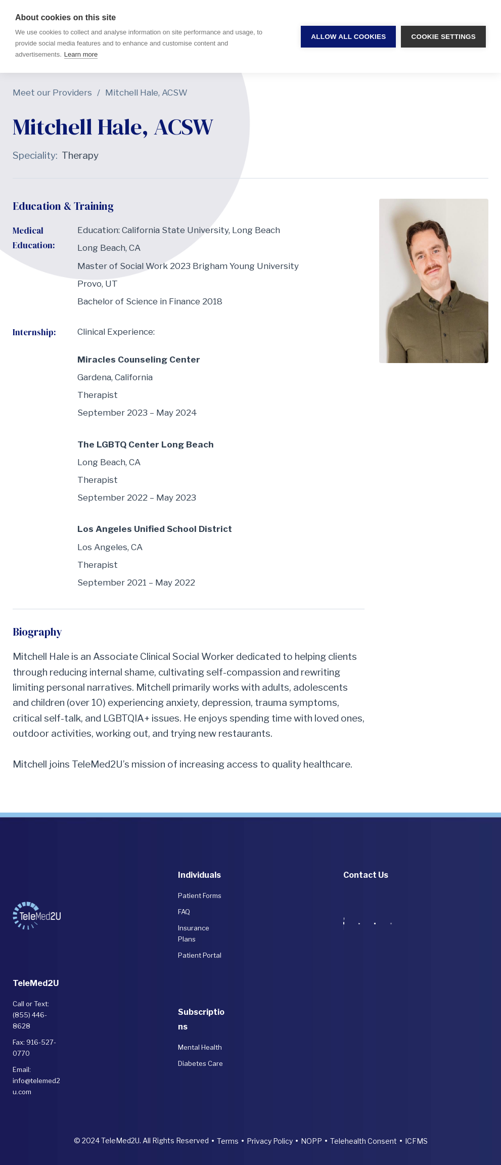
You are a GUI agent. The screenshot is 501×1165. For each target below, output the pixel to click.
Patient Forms (199, 895)
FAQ (184, 912)
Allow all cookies (348, 36)
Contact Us (365, 875)
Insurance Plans (193, 933)
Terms (228, 1141)
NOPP (311, 1141)
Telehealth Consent (363, 1141)
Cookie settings (443, 36)
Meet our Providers (52, 92)
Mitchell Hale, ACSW (146, 92)
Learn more (81, 54)
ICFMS (416, 1141)
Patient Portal (199, 955)
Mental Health (200, 1047)
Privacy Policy (270, 1141)
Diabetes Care (200, 1063)
